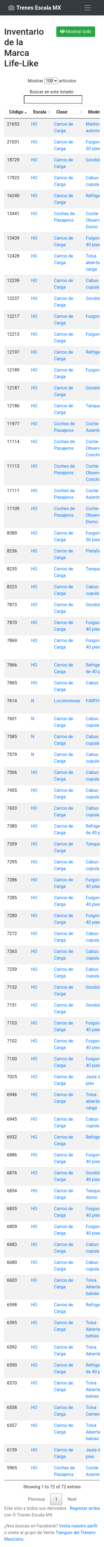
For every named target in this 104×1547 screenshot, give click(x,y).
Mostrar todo (76, 31)
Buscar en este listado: (53, 96)
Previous (36, 1499)
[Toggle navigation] (87, 7)
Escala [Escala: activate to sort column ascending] (39, 112)
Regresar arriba (85, 1508)
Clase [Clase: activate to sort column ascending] (61, 112)
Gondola (94, 159)
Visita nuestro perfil (78, 1526)
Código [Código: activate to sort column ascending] (16, 112)
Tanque (93, 405)
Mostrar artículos (52, 81)
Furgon (93, 316)
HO (34, 124)
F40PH (92, 700)
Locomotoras (67, 700)
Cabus (92, 683)
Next (72, 1499)
